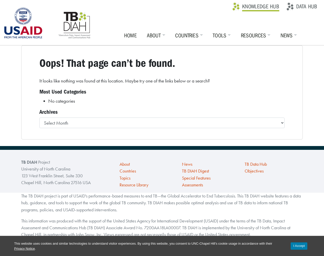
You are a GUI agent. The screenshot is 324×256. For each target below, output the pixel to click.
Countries (186, 35)
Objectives (254, 171)
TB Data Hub (256, 164)
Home (130, 35)
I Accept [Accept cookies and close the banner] (299, 246)
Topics (125, 178)
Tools (219, 35)
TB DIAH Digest (195, 171)
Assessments (192, 185)
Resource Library (134, 185)
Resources (253, 35)
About (154, 35)
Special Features (196, 178)
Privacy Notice (24, 248)
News (286, 35)
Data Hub (306, 6)
